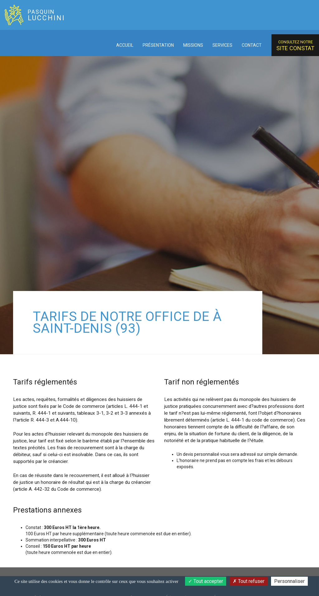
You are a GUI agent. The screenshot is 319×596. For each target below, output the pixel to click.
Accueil (124, 45)
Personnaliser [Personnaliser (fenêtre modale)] (289, 581)
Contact (252, 45)
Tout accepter (205, 581)
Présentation (158, 45)
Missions (193, 45)
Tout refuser (248, 581)
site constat (295, 45)
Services (222, 45)
